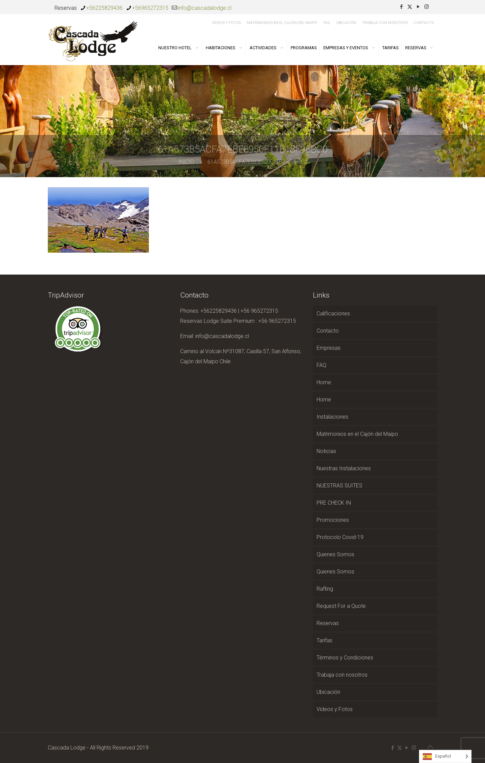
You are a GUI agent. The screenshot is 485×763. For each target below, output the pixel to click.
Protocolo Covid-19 (340, 537)
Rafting (325, 589)
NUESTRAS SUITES (339, 485)
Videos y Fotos (226, 23)
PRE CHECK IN (334, 503)
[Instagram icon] (426, 7)
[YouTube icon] (418, 7)
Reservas (328, 623)
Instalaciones (332, 417)
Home (324, 382)
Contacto (424, 23)
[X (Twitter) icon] (409, 7)
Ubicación (346, 23)
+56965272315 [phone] (150, 8)
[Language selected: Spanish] (445, 756)
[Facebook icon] (401, 7)
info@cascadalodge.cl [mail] (204, 8)
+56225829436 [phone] (104, 8)
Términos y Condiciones (345, 657)
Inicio (186, 162)
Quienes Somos (335, 554)
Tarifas (324, 640)
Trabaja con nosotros (385, 23)
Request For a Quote (341, 606)
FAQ (326, 23)
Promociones (333, 520)
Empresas (329, 348)
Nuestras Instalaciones (344, 468)
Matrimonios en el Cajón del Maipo (282, 23)
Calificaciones (333, 313)
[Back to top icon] (430, 747)
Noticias (326, 451)
